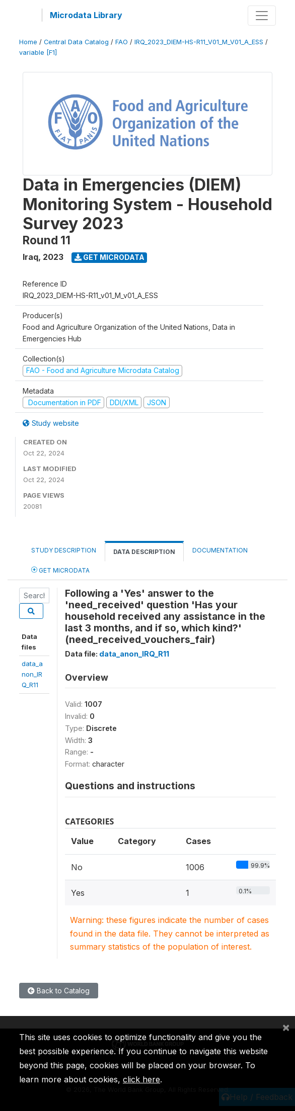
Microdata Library (86, 15)
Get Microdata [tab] (60, 570)
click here (141, 1079)
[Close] (286, 1027)
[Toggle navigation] (262, 16)
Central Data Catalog (76, 42)
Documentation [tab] (220, 550)
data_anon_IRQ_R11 (32, 674)
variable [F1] (38, 52)
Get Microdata (109, 257)
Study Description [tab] (63, 550)
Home (28, 42)
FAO (121, 42)
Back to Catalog (59, 990)
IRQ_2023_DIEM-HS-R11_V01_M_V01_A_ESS (198, 42)
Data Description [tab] (144, 552)
